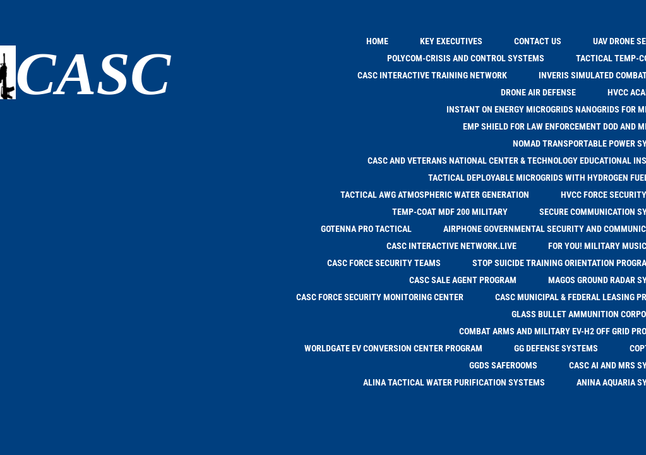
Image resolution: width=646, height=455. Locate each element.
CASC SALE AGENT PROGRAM (463, 280)
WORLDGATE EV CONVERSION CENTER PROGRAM (393, 348)
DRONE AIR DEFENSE (538, 92)
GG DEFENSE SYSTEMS (556, 348)
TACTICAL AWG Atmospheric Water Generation (434, 195)
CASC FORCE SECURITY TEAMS (384, 263)
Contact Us (537, 41)
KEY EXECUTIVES (451, 41)
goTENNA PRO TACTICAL (366, 229)
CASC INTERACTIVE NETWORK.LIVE (451, 246)
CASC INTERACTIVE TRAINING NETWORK (432, 75)
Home (377, 41)
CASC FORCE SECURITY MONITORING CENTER (380, 297)
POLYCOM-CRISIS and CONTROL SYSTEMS (465, 58)
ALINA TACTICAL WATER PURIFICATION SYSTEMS (454, 382)
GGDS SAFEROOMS (503, 365)
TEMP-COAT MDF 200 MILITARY (450, 212)
